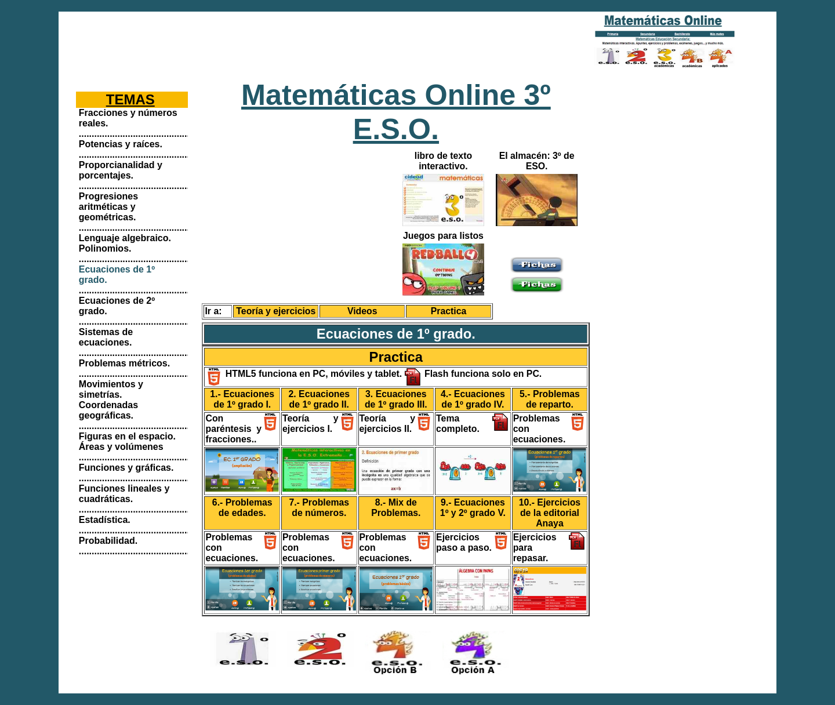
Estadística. (104, 520)
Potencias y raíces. (120, 144)
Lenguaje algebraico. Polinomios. (125, 243)
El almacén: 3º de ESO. (537, 161)
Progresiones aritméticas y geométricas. (108, 206)
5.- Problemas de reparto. (550, 399)
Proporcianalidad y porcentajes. (120, 170)
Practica (449, 311)
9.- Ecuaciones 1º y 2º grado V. (473, 507)
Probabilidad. (108, 541)
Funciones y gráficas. (126, 468)
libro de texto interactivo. (443, 161)
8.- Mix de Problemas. (395, 507)
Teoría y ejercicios (275, 311)
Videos (362, 311)
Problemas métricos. (124, 363)
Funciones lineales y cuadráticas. (124, 494)
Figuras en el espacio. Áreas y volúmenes (127, 441)
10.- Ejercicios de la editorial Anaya (549, 512)
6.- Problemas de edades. (242, 507)
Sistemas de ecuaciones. (106, 337)
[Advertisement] (310, 40)
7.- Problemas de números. (319, 507)
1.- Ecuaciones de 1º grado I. (242, 399)
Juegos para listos (443, 236)
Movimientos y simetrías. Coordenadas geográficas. (111, 399)
